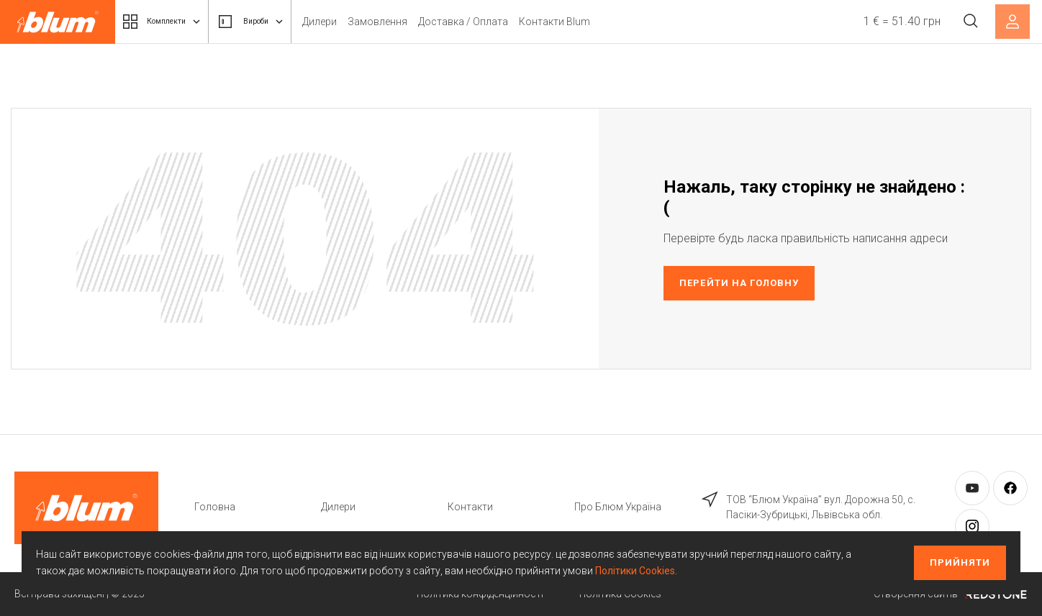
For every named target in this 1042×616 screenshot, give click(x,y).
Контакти (470, 506)
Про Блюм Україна (617, 506)
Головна (214, 506)
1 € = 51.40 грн (896, 21)
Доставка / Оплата (498, 21)
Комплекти (171, 21)
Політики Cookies (635, 570)
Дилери (354, 21)
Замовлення (413, 21)
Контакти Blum (589, 21)
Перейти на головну (739, 282)
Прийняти (960, 562)
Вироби (277, 21)
